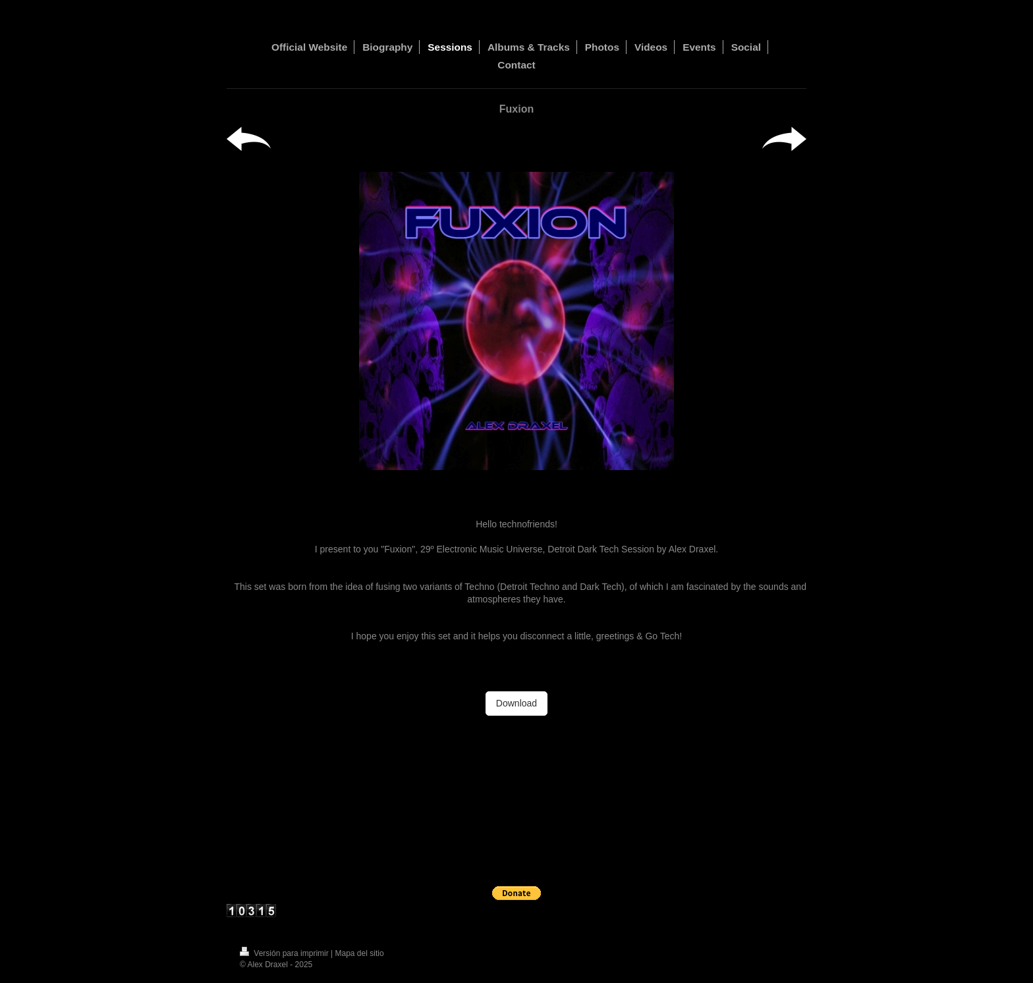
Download (516, 703)
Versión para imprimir (285, 953)
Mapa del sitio (359, 953)
